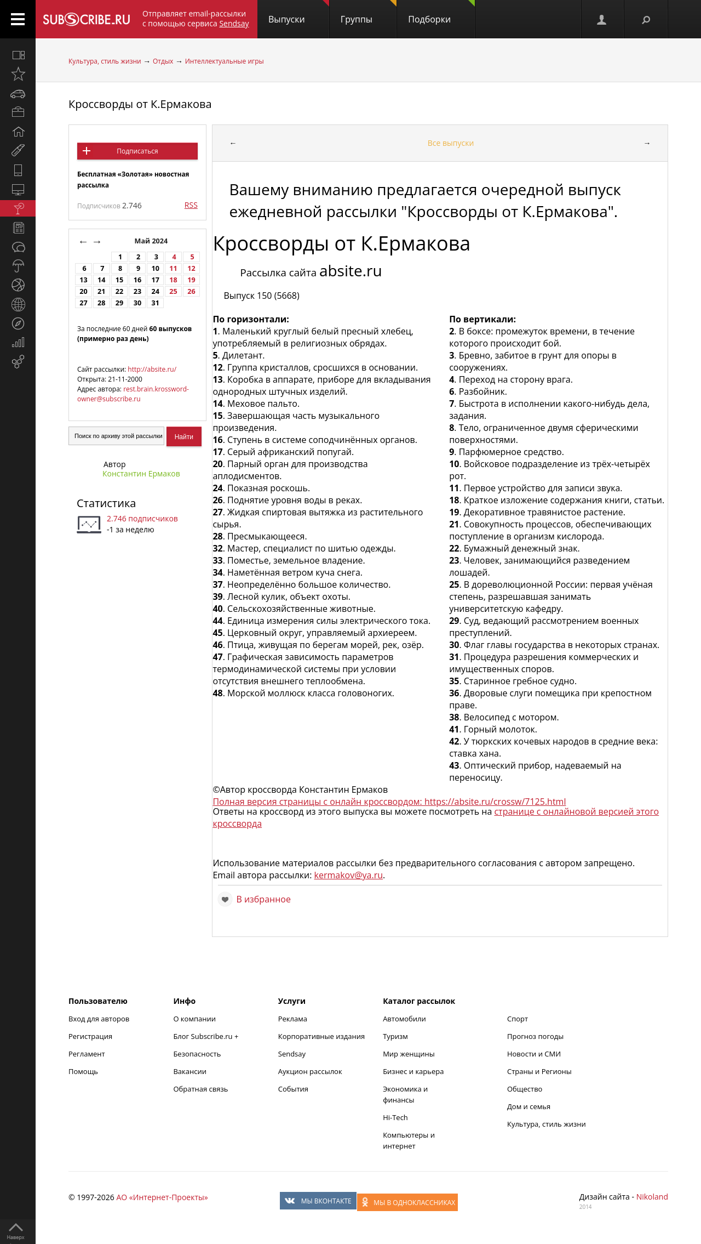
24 (155, 291)
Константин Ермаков (141, 473)
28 (101, 303)
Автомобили (404, 1019)
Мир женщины (409, 1054)
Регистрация (90, 1036)
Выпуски (298, 12)
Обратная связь (200, 1089)
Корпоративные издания (321, 1036)
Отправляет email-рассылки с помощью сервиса (195, 18)
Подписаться (137, 151)
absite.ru (350, 270)
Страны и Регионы (539, 1071)
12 (191, 268)
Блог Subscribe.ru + (206, 1036)
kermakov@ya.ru (348, 875)
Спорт (517, 1019)
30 (137, 303)
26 (191, 291)
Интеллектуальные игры (224, 61)
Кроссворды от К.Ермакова (140, 103)
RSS (191, 205)
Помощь (83, 1071)
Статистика (106, 503)
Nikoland (652, 1196)
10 (155, 268)
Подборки (441, 12)
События (293, 1089)
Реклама (292, 1019)
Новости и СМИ (534, 1054)
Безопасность (197, 1054)
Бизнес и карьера (413, 1071)
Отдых (163, 61)
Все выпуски (451, 143)
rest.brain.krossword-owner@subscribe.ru (133, 394)
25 (173, 291)
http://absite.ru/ (152, 369)
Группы (369, 12)
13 (83, 280)
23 (137, 291)
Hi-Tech (395, 1117)
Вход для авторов (98, 1019)
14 (101, 280)
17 (155, 280)
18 (173, 280)
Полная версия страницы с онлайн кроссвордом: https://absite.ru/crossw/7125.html (389, 802)
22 (119, 291)
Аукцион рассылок (310, 1071)
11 (173, 268)
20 (83, 291)
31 (155, 303)
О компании (194, 1019)
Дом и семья (528, 1106)
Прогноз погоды (535, 1036)
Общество (524, 1089)
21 (101, 291)
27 (83, 303)
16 (137, 280)
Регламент (86, 1054)
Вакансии (189, 1071)
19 (191, 280)
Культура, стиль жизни (104, 61)
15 (119, 280)
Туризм (395, 1036)
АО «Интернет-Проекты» (162, 1197)
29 (119, 303)
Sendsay (292, 1054)
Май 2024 (152, 241)
